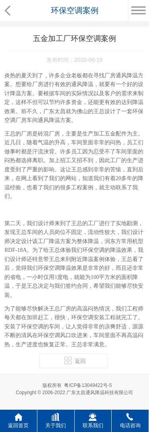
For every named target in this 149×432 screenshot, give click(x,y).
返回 (75, 360)
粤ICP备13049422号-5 (88, 385)
